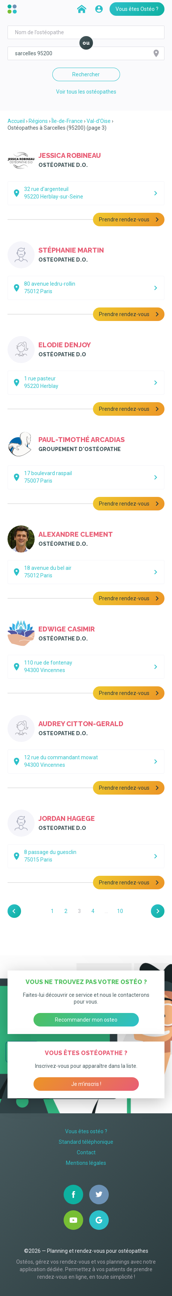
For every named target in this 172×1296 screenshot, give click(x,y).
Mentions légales (86, 1163)
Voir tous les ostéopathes (86, 92)
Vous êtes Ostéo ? (137, 9)
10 (120, 911)
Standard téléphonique (86, 1142)
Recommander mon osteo (86, 1020)
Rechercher (86, 74)
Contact (86, 1152)
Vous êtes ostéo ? (86, 1131)
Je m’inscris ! (86, 1084)
